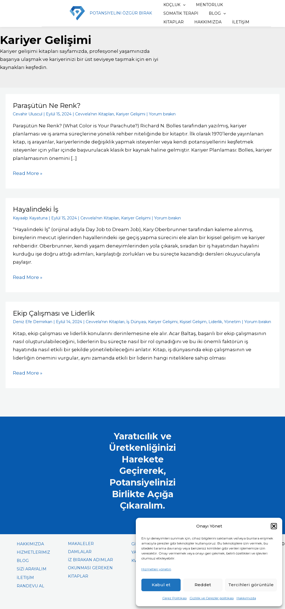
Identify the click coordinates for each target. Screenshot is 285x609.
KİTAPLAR (239, 13)
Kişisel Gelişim (192, 321)
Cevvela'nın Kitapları (94, 113)
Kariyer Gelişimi (130, 113)
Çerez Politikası (174, 598)
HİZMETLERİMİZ (33, 551)
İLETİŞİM (204, 21)
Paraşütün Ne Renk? (47, 106)
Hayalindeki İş (35, 209)
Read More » (27, 172)
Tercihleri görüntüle (251, 584)
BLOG (211, 13)
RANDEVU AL (30, 585)
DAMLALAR (80, 550)
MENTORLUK (203, 4)
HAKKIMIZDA (173, 21)
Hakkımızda (246, 598)
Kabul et (161, 584)
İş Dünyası (136, 321)
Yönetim (232, 321)
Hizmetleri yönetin (156, 569)
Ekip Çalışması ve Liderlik (54, 313)
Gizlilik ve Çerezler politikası (212, 598)
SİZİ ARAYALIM (31, 568)
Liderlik (215, 321)
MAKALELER (81, 542)
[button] (274, 526)
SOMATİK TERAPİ (176, 13)
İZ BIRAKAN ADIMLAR (90, 558)
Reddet (203, 584)
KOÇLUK (170, 4)
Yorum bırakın (162, 113)
